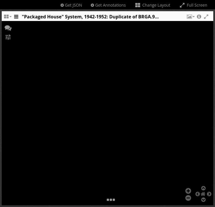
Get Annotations (108, 5)
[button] (190, 18)
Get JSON (71, 5)
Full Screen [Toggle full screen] (193, 5)
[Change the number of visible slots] (7, 18)
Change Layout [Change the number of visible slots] (152, 5)
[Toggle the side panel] (16, 18)
